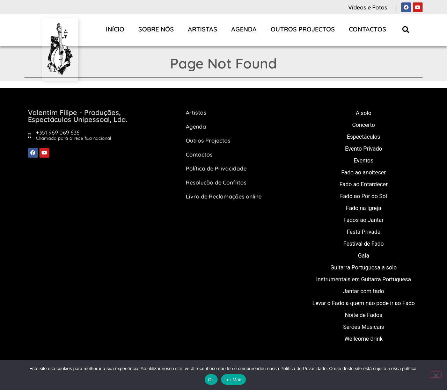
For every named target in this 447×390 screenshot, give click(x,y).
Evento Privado (363, 148)
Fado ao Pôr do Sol (363, 196)
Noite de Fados (363, 315)
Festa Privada (364, 232)
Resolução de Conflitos (216, 182)
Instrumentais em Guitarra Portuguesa (363, 279)
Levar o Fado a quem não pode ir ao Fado (364, 303)
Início (115, 29)
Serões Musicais (363, 327)
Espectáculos (363, 136)
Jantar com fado (363, 291)
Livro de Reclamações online (224, 196)
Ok (211, 379)
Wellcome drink (363, 338)
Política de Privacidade (216, 168)
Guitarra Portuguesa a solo (363, 267)
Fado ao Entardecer (363, 184)
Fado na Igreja (363, 208)
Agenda (244, 29)
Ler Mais (234, 379)
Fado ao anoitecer (363, 172)
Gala (363, 255)
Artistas (202, 29)
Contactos (367, 29)
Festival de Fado (363, 243)
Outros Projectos (303, 29)
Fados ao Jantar (363, 220)
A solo (364, 113)
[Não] (436, 374)
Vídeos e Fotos (367, 7)
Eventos (363, 160)
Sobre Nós (156, 29)
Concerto (363, 125)
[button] (406, 29)
